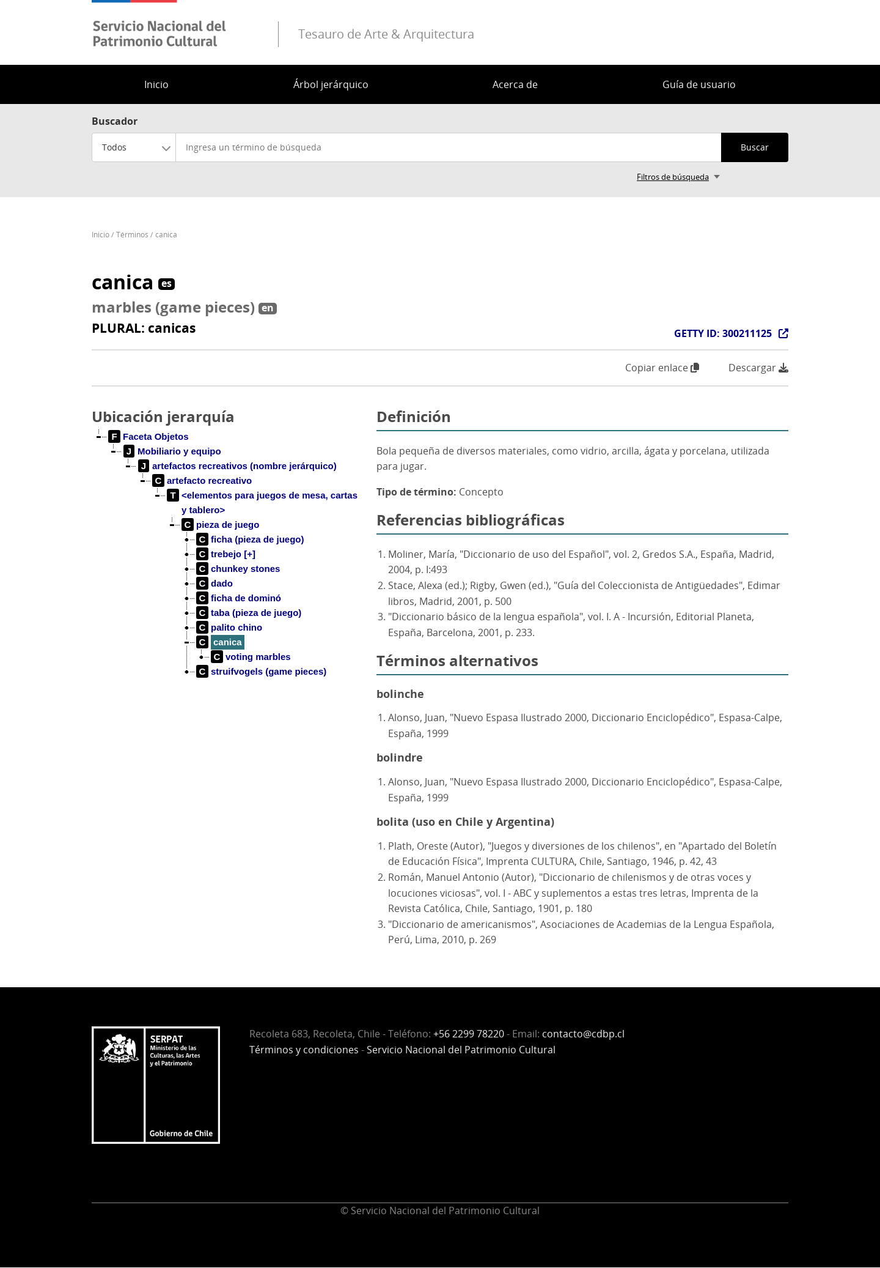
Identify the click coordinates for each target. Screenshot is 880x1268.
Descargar (758, 368)
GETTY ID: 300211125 (723, 333)
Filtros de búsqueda (673, 176)
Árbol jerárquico (331, 84)
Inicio (156, 84)
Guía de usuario (699, 84)
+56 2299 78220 (468, 1033)
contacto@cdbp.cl (583, 1033)
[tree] (229, 564)
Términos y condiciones (304, 1049)
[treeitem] (148, 436)
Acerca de (515, 84)
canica (166, 234)
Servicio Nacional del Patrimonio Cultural (461, 1049)
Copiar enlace (662, 367)
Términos (132, 234)
